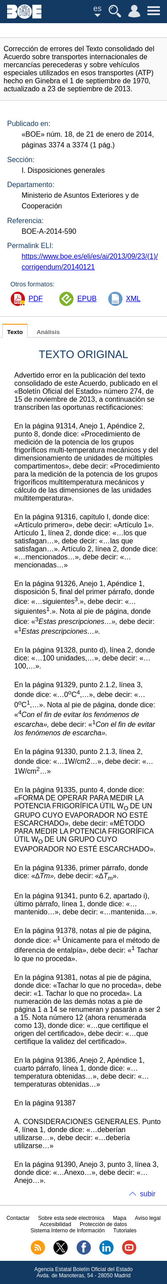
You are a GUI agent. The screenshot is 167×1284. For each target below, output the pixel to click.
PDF (36, 298)
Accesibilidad (55, 1224)
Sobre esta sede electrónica (71, 1218)
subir (147, 1194)
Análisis (48, 332)
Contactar (17, 1218)
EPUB (87, 298)
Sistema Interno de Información (67, 1230)
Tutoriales (124, 1230)
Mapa (119, 1218)
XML (133, 298)
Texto (15, 332)
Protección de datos (103, 1224)
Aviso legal (148, 1218)
